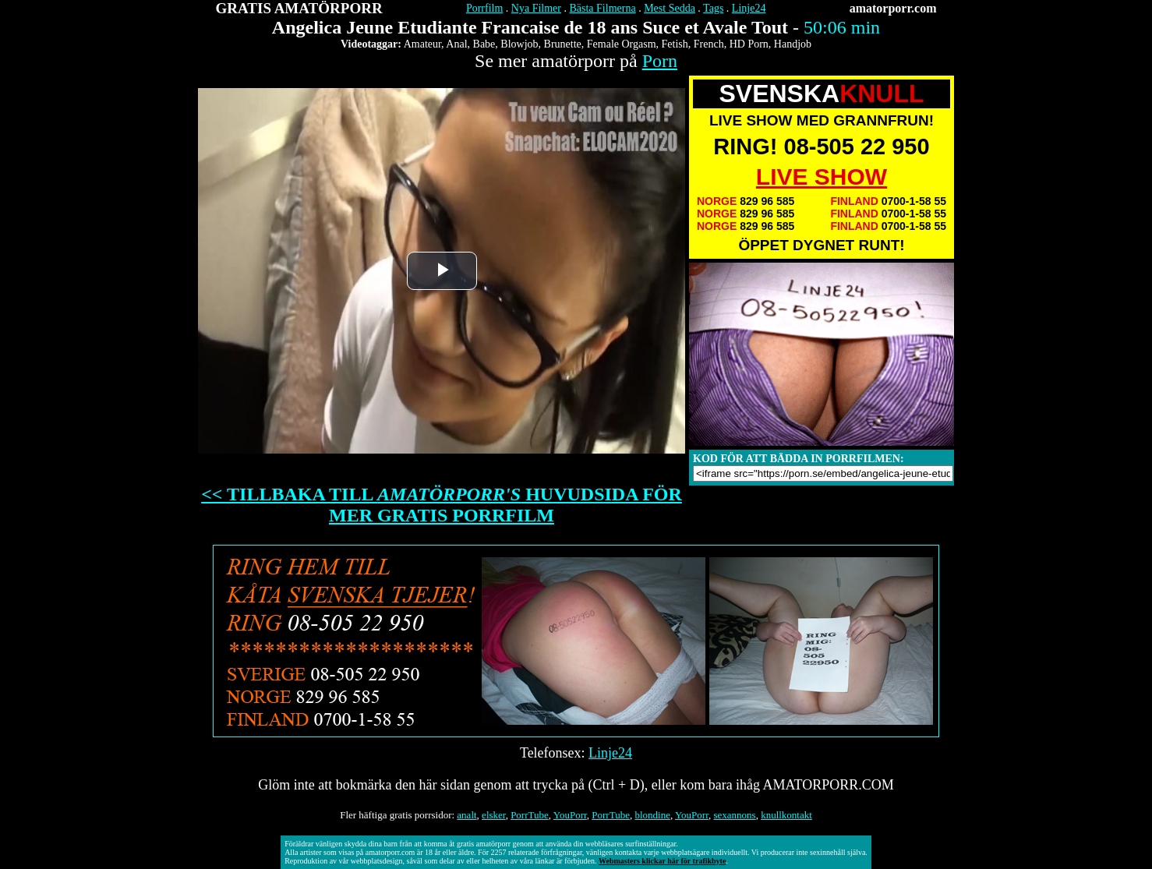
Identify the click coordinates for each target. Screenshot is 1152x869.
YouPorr (570, 815)
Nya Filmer (536, 8)
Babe (484, 44)
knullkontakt (786, 815)
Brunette (562, 44)
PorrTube (530, 815)
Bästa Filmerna (602, 8)
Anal (456, 44)
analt (466, 815)
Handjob (792, 44)
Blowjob (519, 44)
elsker (494, 815)
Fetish (675, 44)
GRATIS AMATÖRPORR (299, 8)
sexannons (734, 815)
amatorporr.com (893, 8)
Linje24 (749, 8)
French (709, 44)
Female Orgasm (621, 44)
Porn (659, 61)
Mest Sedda (669, 8)
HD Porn (749, 44)
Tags (713, 8)
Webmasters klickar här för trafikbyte (662, 861)
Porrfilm (484, 8)
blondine (652, 815)
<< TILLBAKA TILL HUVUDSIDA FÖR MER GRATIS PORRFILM (441, 504)
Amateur (422, 44)
